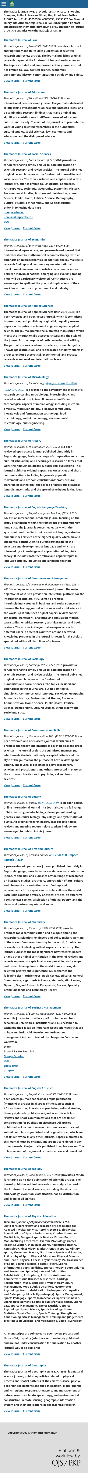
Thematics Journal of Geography (25, 1365)
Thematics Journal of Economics (25, 239)
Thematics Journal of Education (24, 92)
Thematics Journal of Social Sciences (27, 154)
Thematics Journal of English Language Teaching (35, 507)
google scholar (14, 212)
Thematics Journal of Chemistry (24, 922)
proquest (10, 1070)
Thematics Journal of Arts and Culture (28, 849)
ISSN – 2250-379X (48, 803)
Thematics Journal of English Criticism (28, 1088)
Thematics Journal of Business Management (32, 1007)
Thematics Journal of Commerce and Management (37, 578)
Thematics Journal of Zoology (23, 1169)
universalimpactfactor (18, 217)
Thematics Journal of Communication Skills (32, 730)
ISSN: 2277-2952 (14, 390)
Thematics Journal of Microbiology (26, 377)
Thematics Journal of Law (20, 40)
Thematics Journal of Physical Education (30, 1216)
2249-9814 (56, 855)
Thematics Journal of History (22, 440)
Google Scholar (14, 1056)
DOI (6, 222)
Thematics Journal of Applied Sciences (28, 306)
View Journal (12, 81)
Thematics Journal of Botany (22, 796)
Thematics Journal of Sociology (24, 659)
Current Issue (31, 81)
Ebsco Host (11, 1065)
